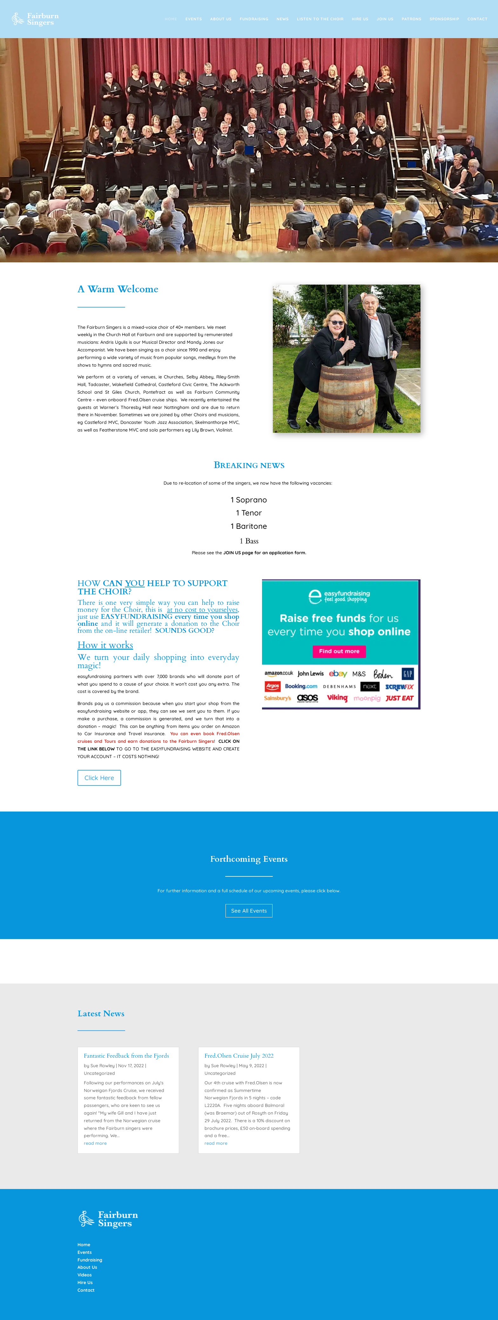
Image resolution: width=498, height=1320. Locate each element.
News (283, 19)
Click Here (99, 778)
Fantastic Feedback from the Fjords (126, 1056)
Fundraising (254, 19)
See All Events (249, 910)
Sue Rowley (103, 1065)
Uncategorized (99, 1073)
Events (193, 19)
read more (95, 1143)
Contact (478, 19)
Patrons (411, 19)
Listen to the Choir (320, 19)
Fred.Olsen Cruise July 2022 (239, 1056)
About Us (221, 19)
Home (171, 19)
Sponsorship (444, 19)
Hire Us (360, 19)
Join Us (385, 19)
